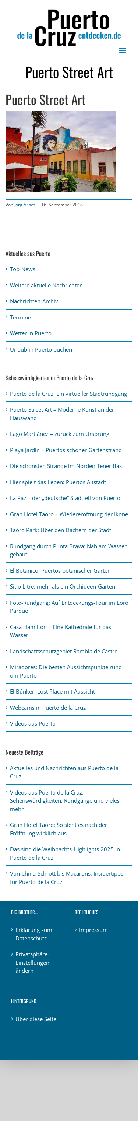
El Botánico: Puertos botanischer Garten (60, 570)
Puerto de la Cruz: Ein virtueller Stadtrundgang (68, 393)
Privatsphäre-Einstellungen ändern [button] (32, 962)
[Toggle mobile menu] (123, 51)
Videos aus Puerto (33, 723)
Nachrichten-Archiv (34, 301)
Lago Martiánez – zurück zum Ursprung (59, 433)
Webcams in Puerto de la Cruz (48, 707)
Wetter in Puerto (31, 333)
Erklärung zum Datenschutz (33, 934)
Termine (20, 317)
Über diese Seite (35, 1019)
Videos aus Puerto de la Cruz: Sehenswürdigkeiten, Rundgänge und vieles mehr (65, 801)
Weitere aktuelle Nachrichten (46, 285)
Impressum (93, 929)
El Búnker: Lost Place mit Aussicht (52, 691)
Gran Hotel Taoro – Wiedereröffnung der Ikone (69, 514)
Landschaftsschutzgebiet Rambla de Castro (64, 651)
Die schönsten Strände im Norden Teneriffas (66, 465)
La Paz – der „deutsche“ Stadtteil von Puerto (65, 498)
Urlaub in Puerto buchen (41, 349)
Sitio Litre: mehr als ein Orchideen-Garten (62, 586)
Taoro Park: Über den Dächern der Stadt (60, 530)
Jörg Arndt (24, 205)
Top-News (22, 269)
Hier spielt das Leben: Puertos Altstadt (58, 482)
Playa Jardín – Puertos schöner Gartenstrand (66, 450)
